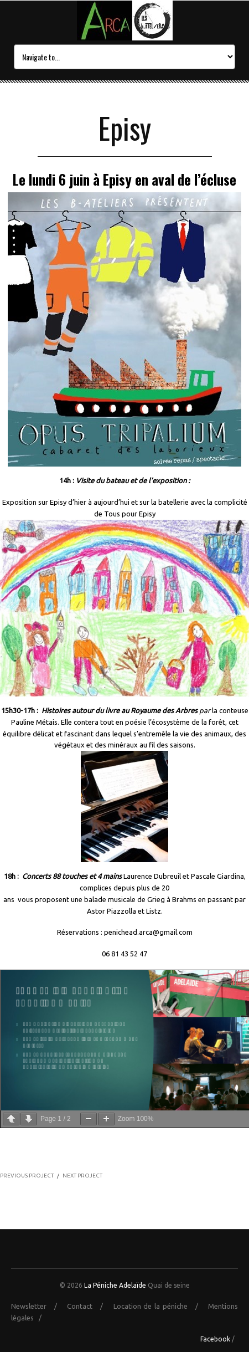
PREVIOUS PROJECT (27, 1175)
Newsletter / (38, 1306)
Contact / (89, 1306)
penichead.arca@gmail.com (148, 932)
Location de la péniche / (159, 1306)
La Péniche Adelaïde (115, 1285)
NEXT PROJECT (82, 1175)
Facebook (215, 1339)
